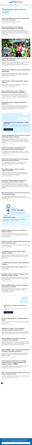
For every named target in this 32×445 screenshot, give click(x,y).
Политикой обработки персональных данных (19, 440)
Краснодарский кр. (12, 87)
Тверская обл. (11, 324)
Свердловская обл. (12, 65)
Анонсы (3, 77)
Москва (10, 247)
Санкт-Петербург (12, 23)
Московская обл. (12, 155)
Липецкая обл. (11, 35)
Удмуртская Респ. (12, 143)
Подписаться (8, 129)
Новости (3, 23)
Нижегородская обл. (12, 98)
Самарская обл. (11, 368)
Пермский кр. (11, 334)
